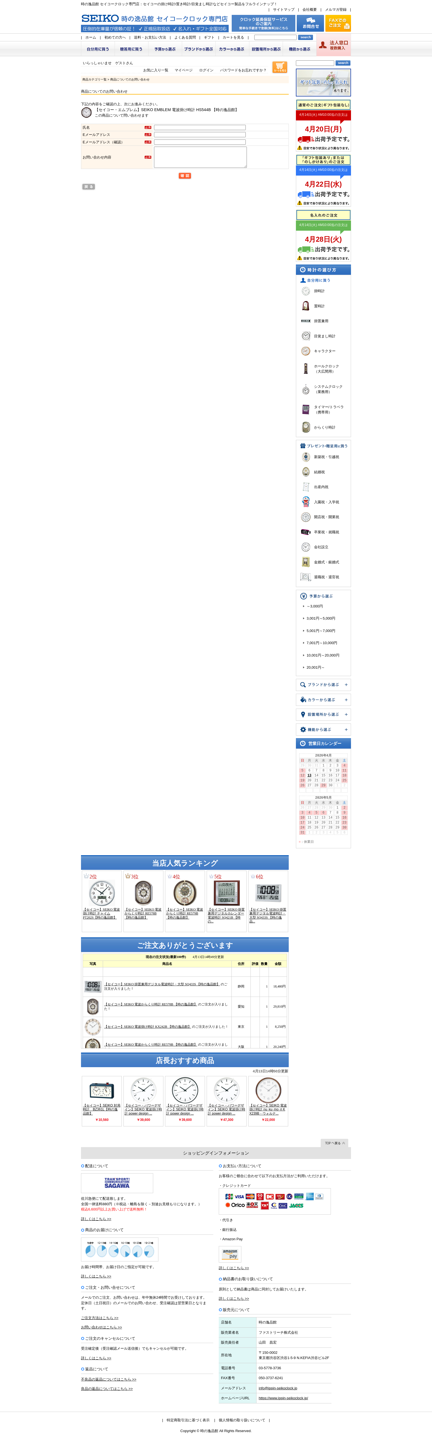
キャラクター (325, 351)
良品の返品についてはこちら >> (107, 1389)
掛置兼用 (321, 321)
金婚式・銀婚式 (326, 562)
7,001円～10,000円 (322, 643)
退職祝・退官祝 (326, 577)
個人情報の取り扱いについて (242, 1420)
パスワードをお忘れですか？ (243, 70)
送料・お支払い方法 (150, 37)
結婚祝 (319, 472)
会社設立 (321, 547)
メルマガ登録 (336, 9)
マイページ (184, 70)
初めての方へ (115, 37)
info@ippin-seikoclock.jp (278, 1388)
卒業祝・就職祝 (326, 532)
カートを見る (233, 37)
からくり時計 (325, 427)
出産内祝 (321, 487)
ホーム (90, 37)
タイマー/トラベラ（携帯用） (329, 410)
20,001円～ (316, 667)
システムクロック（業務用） (328, 389)
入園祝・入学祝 (326, 502)
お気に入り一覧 (155, 70)
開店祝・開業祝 (326, 517)
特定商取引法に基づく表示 (188, 1420)
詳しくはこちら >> (96, 1219)
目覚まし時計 (325, 336)
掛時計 (319, 291)
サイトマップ (284, 9)
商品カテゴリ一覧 (94, 79)
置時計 (319, 306)
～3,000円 (315, 606)
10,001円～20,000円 (323, 655)
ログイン (206, 70)
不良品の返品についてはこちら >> (108, 1379)
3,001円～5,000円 (321, 618)
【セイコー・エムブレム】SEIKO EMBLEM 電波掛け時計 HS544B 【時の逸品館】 (167, 109)
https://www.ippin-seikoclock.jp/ (283, 1398)
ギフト (209, 37)
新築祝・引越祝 (326, 457)
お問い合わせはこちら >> (101, 1327)
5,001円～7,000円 (321, 631)
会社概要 (310, 9)
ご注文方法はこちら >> (99, 1318)
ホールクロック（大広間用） (326, 369)
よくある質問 (185, 37)
